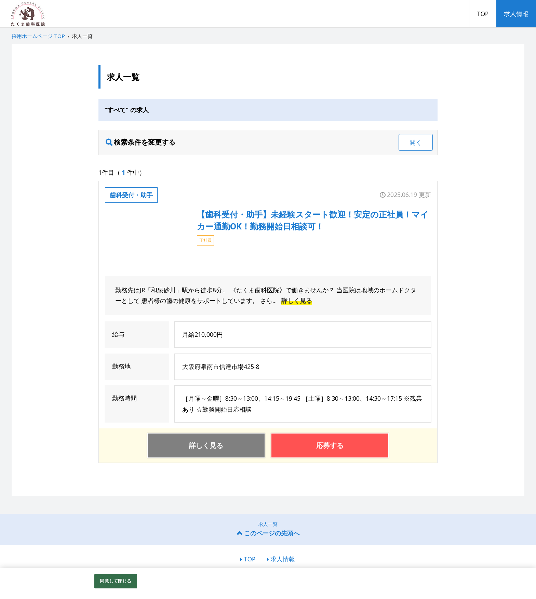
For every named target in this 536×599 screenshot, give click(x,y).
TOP (482, 14)
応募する (330, 445)
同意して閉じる (115, 581)
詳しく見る (296, 300)
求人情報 (516, 14)
